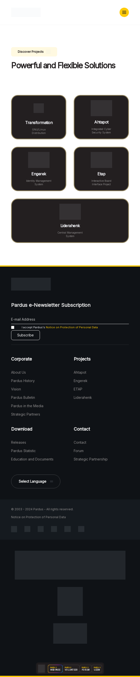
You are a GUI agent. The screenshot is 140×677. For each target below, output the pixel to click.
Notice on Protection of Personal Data (72, 327)
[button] (124, 12)
